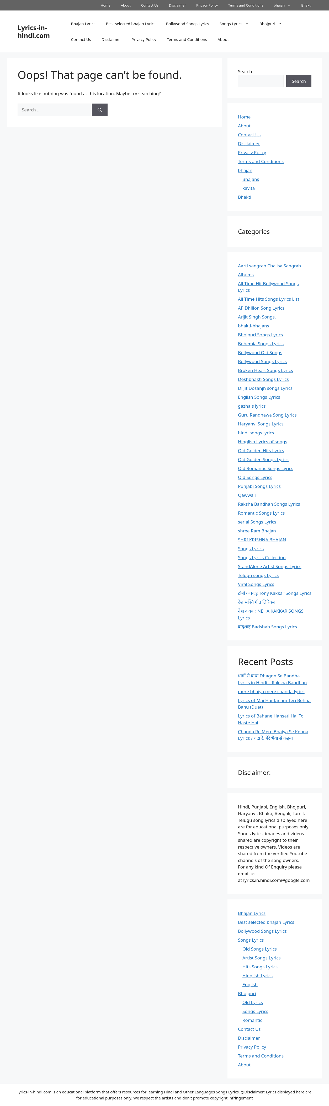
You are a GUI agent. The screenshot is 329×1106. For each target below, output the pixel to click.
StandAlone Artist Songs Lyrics (269, 566)
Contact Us (149, 5)
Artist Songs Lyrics (261, 958)
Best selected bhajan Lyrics (130, 23)
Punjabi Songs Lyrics (259, 486)
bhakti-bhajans (253, 326)
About (126, 5)
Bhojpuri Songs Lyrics (260, 335)
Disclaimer (177, 5)
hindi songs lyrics (256, 433)
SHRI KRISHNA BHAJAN (262, 540)
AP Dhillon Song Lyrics (261, 308)
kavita (248, 188)
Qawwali (247, 495)
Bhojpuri (273, 23)
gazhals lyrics (252, 406)
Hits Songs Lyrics (260, 967)
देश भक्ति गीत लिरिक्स (256, 602)
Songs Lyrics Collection (262, 557)
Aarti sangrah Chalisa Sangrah (269, 266)
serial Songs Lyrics (257, 522)
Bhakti (306, 5)
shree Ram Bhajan (257, 531)
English (250, 984)
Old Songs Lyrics (255, 477)
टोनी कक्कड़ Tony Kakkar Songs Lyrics (274, 593)
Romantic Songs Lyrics (261, 513)
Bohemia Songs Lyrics (261, 344)
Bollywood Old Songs (260, 352)
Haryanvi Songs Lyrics (261, 424)
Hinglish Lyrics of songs (262, 442)
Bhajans (250, 179)
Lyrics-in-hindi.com (34, 31)
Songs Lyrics (237, 23)
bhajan (285, 5)
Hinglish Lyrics (257, 976)
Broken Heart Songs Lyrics (265, 370)
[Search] (100, 110)
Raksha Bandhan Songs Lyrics (269, 504)
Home (105, 5)
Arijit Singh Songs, (257, 317)
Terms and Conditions (245, 5)
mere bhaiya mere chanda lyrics (271, 691)
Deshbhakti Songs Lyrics (263, 379)
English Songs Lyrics (259, 397)
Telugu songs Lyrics (258, 575)
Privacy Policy (207, 5)
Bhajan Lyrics (83, 23)
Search (245, 71)
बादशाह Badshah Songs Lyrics (267, 627)
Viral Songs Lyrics (256, 584)
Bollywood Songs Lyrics (187, 23)
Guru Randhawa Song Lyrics (267, 415)
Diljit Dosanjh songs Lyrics (265, 388)
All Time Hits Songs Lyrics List (268, 299)
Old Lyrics (252, 1002)
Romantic (252, 1020)
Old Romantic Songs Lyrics (265, 468)
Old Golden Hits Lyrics (261, 450)
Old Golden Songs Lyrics (263, 459)
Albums (246, 275)
